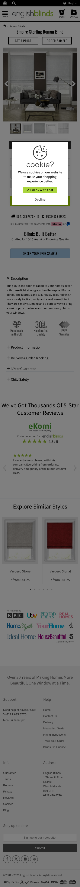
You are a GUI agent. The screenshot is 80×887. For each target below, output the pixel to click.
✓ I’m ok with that (40, 190)
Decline (40, 199)
